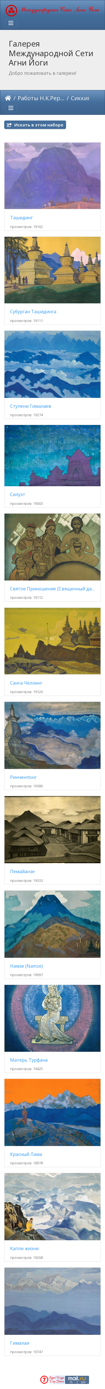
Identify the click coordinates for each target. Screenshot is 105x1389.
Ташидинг (21, 217)
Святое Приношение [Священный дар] (52, 588)
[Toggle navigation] (11, 23)
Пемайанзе (22, 871)
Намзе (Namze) (26, 966)
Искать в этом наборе (35, 125)
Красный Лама (26, 1154)
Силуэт (17, 494)
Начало (8, 98)
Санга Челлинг (26, 683)
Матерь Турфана (29, 1060)
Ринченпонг (23, 777)
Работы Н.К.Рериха (41, 98)
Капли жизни (24, 1248)
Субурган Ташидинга (33, 311)
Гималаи (19, 1343)
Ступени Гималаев (30, 406)
